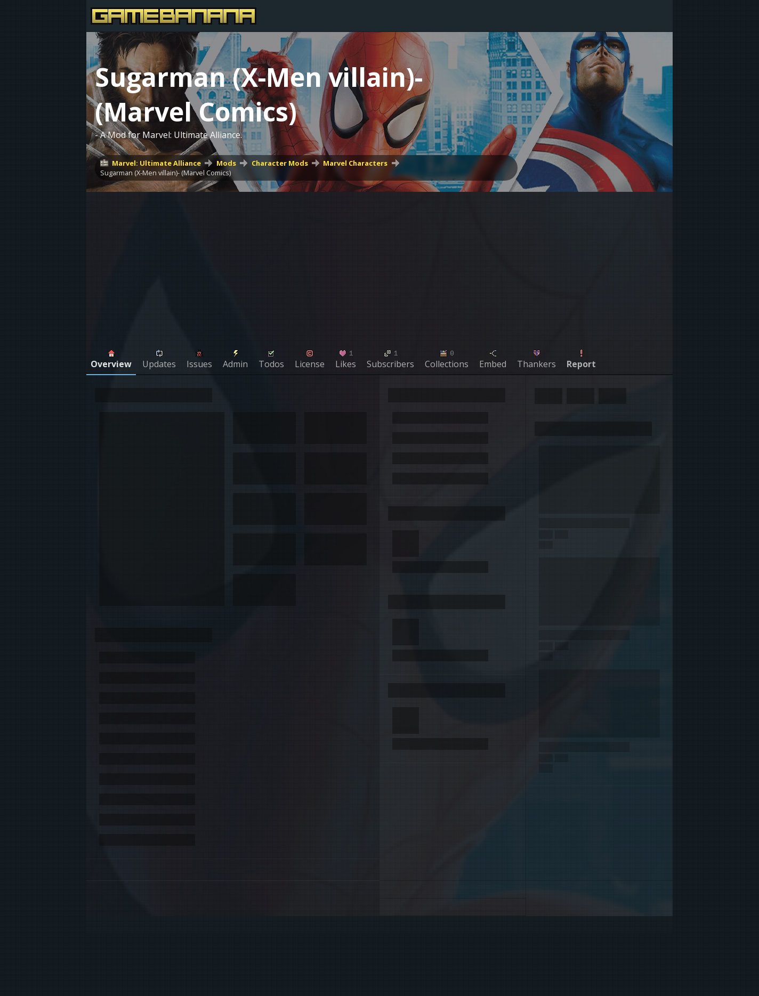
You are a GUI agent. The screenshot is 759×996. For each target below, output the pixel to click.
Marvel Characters (355, 163)
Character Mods (280, 163)
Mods (226, 163)
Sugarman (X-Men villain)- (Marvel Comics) (165, 172)
